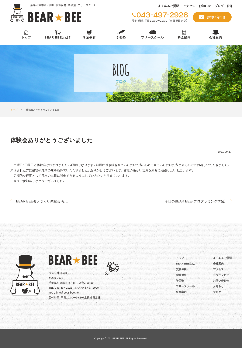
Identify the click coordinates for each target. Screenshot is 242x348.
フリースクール (152, 37)
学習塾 (121, 37)
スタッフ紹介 (221, 274)
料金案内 (184, 37)
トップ (26, 37)
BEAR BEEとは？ (57, 37)
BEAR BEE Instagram (229, 6)
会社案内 (215, 37)
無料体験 (181, 269)
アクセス (189, 6)
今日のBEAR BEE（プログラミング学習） (195, 201)
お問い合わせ (216, 17)
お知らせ (205, 6)
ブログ (219, 6)
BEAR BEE (45, 13)
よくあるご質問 (168, 6)
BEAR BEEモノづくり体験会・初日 (42, 201)
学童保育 (89, 37)
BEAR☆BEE (73, 260)
